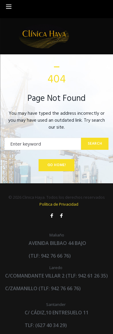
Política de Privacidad (58, 204)
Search (95, 144)
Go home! (56, 165)
